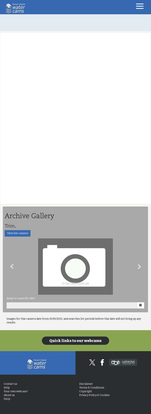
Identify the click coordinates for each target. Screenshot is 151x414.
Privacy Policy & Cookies (94, 395)
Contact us (10, 383)
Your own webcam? (16, 391)
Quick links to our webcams (75, 340)
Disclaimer (86, 383)
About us (9, 395)
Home (16, 8)
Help (7, 387)
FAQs (7, 398)
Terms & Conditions (91, 387)
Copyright (85, 391)
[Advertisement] (75, 22)
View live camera (17, 233)
